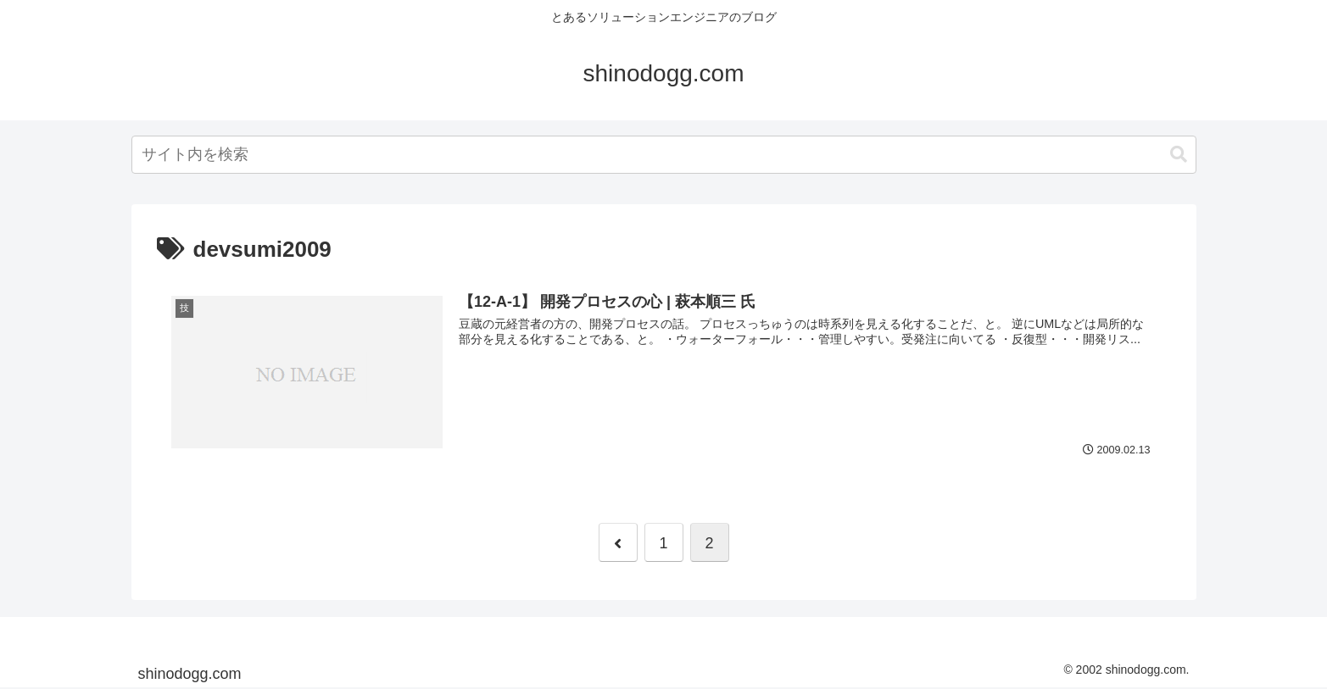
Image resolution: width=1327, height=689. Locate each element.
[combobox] (663, 155)
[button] (1178, 154)
